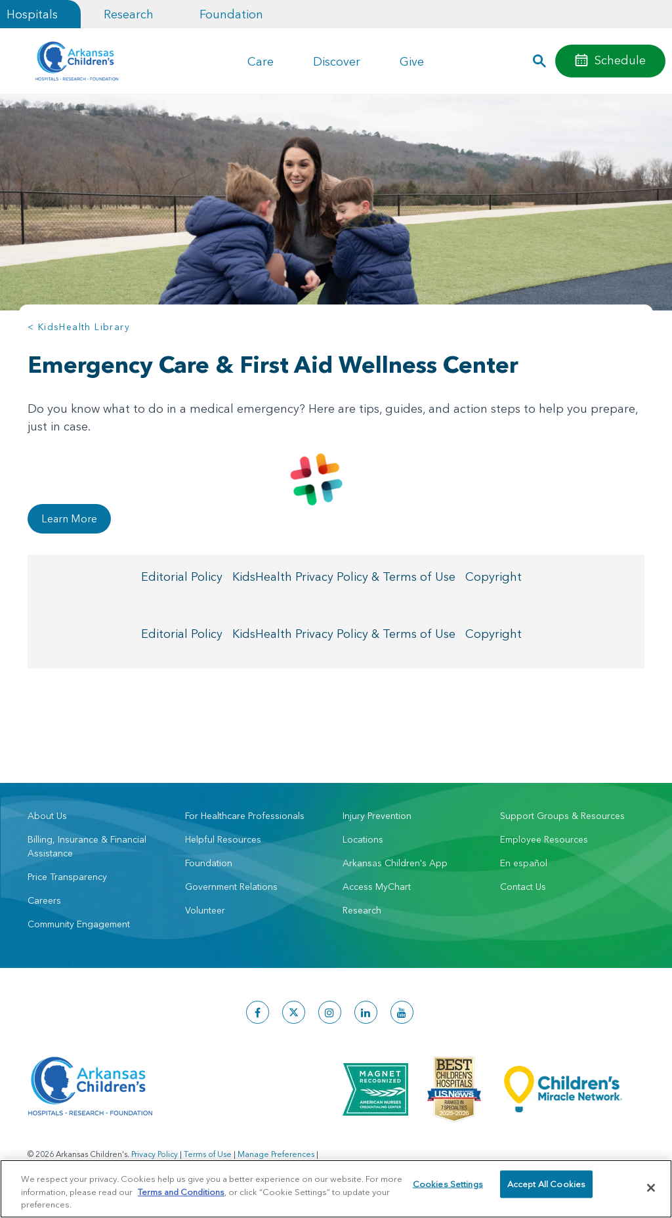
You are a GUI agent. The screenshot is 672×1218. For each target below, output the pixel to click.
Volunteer (205, 910)
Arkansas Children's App (395, 863)
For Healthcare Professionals (244, 816)
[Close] (651, 1187)
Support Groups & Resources (562, 816)
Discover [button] (336, 61)
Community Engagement (79, 924)
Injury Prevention (377, 816)
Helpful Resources (223, 839)
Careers (44, 900)
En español (523, 863)
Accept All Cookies (546, 1187)
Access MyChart (377, 886)
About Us (47, 816)
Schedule (620, 60)
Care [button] (260, 61)
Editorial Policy (181, 577)
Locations (363, 839)
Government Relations (231, 886)
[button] (540, 61)
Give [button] (412, 61)
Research (129, 14)
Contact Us (523, 886)
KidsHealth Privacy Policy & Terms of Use (343, 577)
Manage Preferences (276, 1154)
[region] (336, 1189)
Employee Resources (544, 839)
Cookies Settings (448, 1187)
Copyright (493, 577)
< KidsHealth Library (79, 327)
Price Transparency (67, 877)
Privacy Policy (154, 1154)
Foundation (231, 14)
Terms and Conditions (181, 1191)
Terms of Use (208, 1154)
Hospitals (32, 14)
